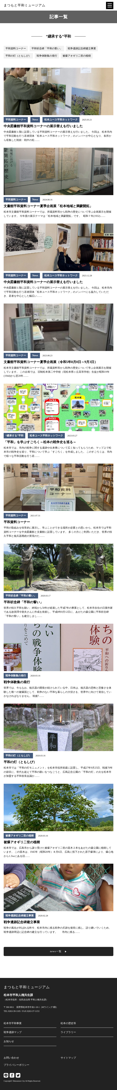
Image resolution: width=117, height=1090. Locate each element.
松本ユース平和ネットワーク (61, 119)
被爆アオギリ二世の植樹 (77, 55)
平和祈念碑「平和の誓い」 (46, 48)
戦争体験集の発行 (47, 55)
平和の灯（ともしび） (18, 55)
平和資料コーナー (15, 48)
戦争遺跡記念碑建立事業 (82, 48)
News (35, 119)
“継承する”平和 (14, 435)
